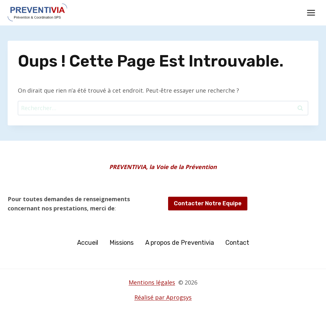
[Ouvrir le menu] (310, 12)
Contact (237, 242)
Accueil (87, 242)
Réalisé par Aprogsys (163, 297)
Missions (122, 242)
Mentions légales (152, 282)
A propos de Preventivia (179, 242)
